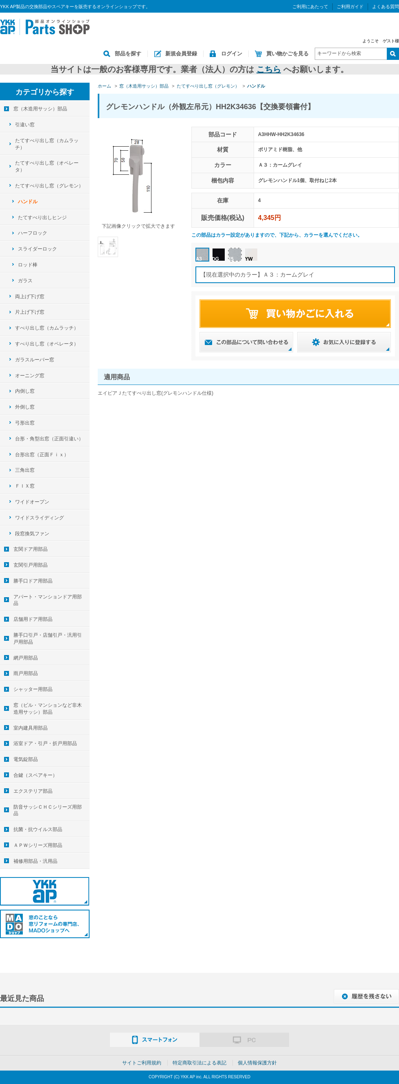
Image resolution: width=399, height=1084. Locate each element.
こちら (268, 69)
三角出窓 (25, 470)
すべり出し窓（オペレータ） (47, 344)
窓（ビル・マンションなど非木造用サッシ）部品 (47, 708)
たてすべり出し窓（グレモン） (49, 186)
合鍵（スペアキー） (35, 775)
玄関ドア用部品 (30, 549)
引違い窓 (25, 125)
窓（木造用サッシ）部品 (40, 109)
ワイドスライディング (39, 518)
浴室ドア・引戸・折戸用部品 (45, 743)
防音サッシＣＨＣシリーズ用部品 (47, 810)
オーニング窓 (29, 375)
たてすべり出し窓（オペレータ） (47, 166)
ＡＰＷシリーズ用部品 (37, 845)
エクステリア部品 (33, 791)
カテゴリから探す (44, 92)
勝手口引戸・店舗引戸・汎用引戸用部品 (47, 638)
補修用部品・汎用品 (35, 861)
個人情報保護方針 (257, 1063)
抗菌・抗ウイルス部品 (37, 829)
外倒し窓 (25, 407)
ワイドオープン (32, 502)
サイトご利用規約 (141, 1063)
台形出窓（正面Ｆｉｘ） (42, 454)
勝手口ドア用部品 (33, 581)
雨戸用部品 (25, 673)
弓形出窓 (25, 423)
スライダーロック (37, 249)
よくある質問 (385, 6)
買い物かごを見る (287, 54)
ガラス (25, 281)
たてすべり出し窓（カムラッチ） (47, 144)
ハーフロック (32, 233)
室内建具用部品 (30, 728)
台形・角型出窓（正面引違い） (49, 439)
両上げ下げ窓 (29, 296)
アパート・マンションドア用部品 (47, 600)
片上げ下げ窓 (29, 312)
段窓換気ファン (32, 534)
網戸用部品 (25, 658)
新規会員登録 (181, 54)
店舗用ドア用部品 (33, 619)
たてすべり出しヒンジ (42, 217)
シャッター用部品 (33, 689)
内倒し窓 (25, 391)
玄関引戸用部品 (30, 565)
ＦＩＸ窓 (25, 486)
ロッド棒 (27, 265)
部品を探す (128, 54)
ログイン (231, 54)
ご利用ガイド (350, 6)
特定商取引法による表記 (199, 1063)
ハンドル (27, 201)
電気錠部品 (25, 759)
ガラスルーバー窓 (34, 360)
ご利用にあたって (310, 6)
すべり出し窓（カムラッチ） (47, 328)
